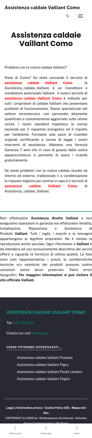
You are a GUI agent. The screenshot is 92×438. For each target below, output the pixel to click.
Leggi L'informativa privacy (24, 407)
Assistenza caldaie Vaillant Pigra (42, 365)
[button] (68, 16)
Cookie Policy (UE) (57, 407)
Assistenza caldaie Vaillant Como (42, 7)
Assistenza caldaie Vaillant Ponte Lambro (49, 372)
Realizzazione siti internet (56, 418)
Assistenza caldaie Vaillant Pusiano (45, 358)
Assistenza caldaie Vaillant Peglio (43, 379)
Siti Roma (62, 423)
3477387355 (23, 323)
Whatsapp (40, 333)
